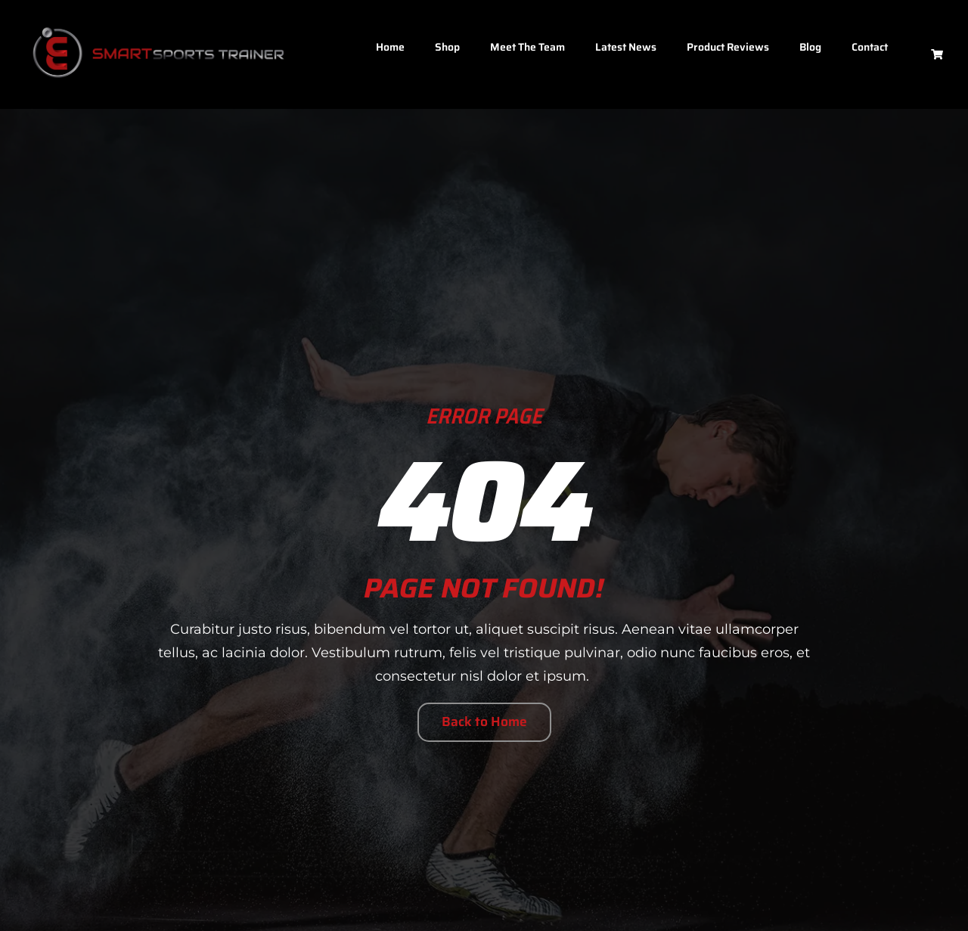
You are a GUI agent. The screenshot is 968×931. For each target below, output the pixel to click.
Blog (810, 47)
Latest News (625, 47)
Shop (447, 47)
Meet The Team (527, 47)
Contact (870, 47)
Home (390, 47)
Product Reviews (728, 47)
